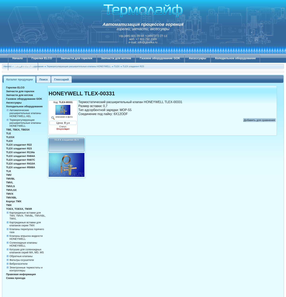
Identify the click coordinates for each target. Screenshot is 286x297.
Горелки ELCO (42, 58)
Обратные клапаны (21, 256)
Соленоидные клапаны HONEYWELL (23, 244)
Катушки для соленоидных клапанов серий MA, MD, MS (27, 251)
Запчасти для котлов (116, 58)
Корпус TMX (13, 201)
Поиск (43, 79)
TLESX (10, 137)
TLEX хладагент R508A (20, 167)
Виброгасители (19, 263)
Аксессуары (197, 58)
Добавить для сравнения (259, 120)
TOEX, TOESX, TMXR (19, 208)
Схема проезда (23, 66)
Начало (17, 58)
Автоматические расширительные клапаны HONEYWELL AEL (25, 113)
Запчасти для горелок (76, 58)
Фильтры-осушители (22, 259)
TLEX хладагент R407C (20, 159)
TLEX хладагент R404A (20, 156)
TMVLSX (11, 190)
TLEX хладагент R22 (19, 144)
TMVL (9, 182)
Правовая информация (21, 274)
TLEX (9, 140)
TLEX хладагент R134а (20, 152)
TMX (9, 205)
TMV (9, 174)
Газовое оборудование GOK (160, 58)
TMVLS (10, 186)
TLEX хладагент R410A (20, 163)
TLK (8, 171)
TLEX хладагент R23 (19, 148)
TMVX (9, 193)
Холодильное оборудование (235, 58)
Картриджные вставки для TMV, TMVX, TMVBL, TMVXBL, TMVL (28, 215)
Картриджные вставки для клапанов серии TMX (25, 224)
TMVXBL (11, 197)
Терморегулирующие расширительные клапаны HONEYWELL (25, 122)
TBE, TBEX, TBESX (18, 129)
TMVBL (10, 178)
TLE (8, 133)
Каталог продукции (19, 79)
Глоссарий (61, 79)
